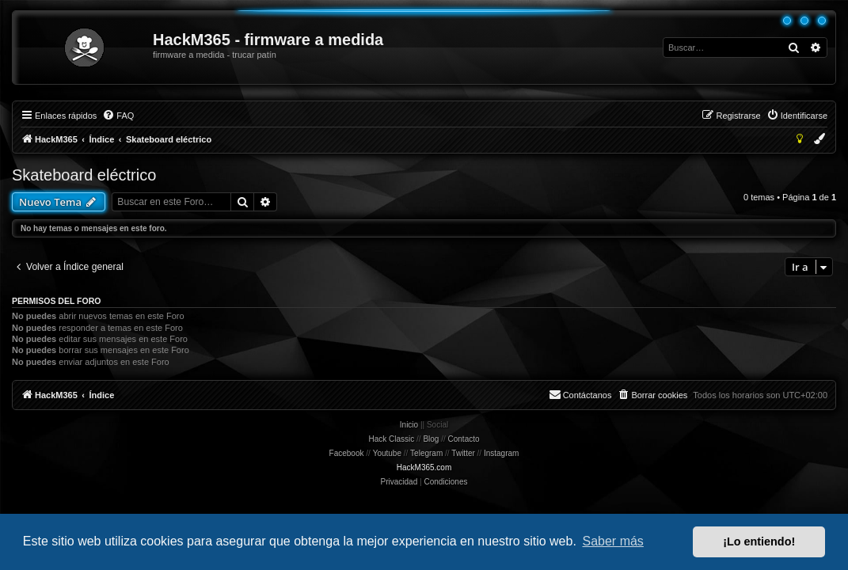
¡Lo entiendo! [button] (759, 541)
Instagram (501, 453)
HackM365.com (424, 467)
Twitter (462, 453)
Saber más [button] (613, 541)
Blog (431, 439)
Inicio (409, 424)
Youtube (387, 453)
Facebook (346, 453)
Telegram (426, 453)
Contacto (464, 439)
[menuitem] (118, 115)
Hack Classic (391, 439)
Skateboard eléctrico (84, 175)
